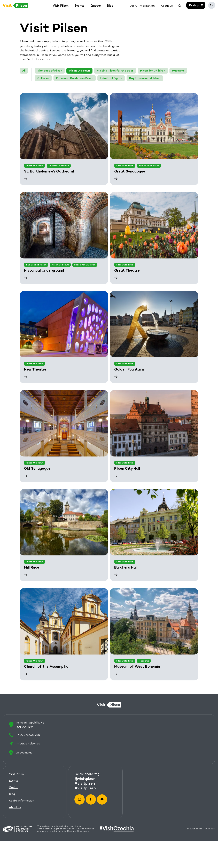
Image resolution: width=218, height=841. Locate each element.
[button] (179, 5)
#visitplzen (84, 783)
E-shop (196, 5)
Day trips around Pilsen (144, 78)
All (24, 70)
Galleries (43, 78)
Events (13, 780)
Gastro (13, 787)
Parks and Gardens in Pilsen (74, 78)
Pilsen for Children (152, 70)
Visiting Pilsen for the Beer (115, 70)
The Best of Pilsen (49, 70)
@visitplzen (85, 778)
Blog (12, 794)
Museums (178, 70)
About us (15, 807)
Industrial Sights (111, 78)
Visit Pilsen (16, 774)
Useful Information (21, 800)
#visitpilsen (85, 787)
